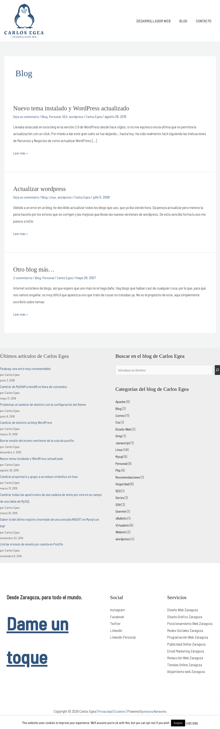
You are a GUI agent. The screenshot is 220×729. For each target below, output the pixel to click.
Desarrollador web (157, 21)
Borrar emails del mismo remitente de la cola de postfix (39, 439)
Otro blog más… (35, 268)
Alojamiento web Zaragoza (186, 671)
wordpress (80, 116)
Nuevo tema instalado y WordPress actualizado (74, 108)
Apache (121, 401)
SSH (119, 504)
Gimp (119, 436)
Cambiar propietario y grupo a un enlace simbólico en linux (40, 476)
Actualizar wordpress (41, 188)
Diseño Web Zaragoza (182, 609)
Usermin (121, 511)
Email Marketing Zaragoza (185, 650)
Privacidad (104, 710)
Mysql (120, 456)
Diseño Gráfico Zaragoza (184, 616)
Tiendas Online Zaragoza (184, 664)
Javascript (123, 442)
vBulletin (122, 518)
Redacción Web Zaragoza (185, 657)
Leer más (192, 723)
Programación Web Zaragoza (187, 637)
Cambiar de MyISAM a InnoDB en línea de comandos (36, 386)
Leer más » (21, 152)
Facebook (117, 616)
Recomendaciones (129, 477)
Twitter (115, 623)
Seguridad (123, 484)
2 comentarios (23, 277)
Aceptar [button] (178, 723)
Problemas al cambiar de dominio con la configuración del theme (45, 403)
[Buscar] (217, 369)
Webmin (121, 532)
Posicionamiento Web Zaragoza (189, 623)
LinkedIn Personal (122, 637)
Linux (55, 196)
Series (120, 497)
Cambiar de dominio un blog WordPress (27, 421)
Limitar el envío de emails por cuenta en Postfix (33, 543)
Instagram (117, 609)
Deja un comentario (27, 116)
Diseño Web (124, 429)
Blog (185, 21)
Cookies (119, 710)
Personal (57, 116)
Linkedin (116, 630)
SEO (68, 116)
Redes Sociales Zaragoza (185, 630)
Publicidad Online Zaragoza (186, 643)
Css (118, 422)
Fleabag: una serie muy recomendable (26, 368)
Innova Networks (156, 710)
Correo (120, 415)
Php (118, 470)
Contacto (204, 21)
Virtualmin (123, 525)
